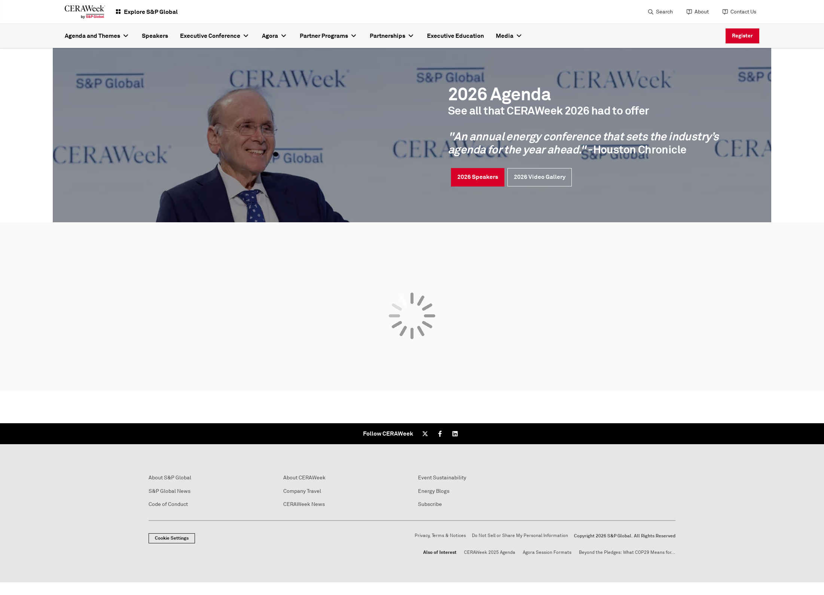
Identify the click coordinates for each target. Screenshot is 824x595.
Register (742, 35)
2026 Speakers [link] (477, 177)
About (702, 12)
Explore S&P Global (151, 12)
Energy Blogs (433, 491)
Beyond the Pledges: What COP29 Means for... (627, 552)
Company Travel (302, 491)
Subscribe (430, 504)
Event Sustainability (442, 478)
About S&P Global (170, 478)
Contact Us (743, 12)
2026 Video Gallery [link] (539, 177)
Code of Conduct (168, 504)
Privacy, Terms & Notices (440, 535)
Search (664, 12)
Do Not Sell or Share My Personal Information (520, 535)
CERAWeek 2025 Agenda (489, 552)
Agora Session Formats (547, 552)
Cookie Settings (172, 538)
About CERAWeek (304, 478)
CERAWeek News (304, 504)
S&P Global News (169, 491)
